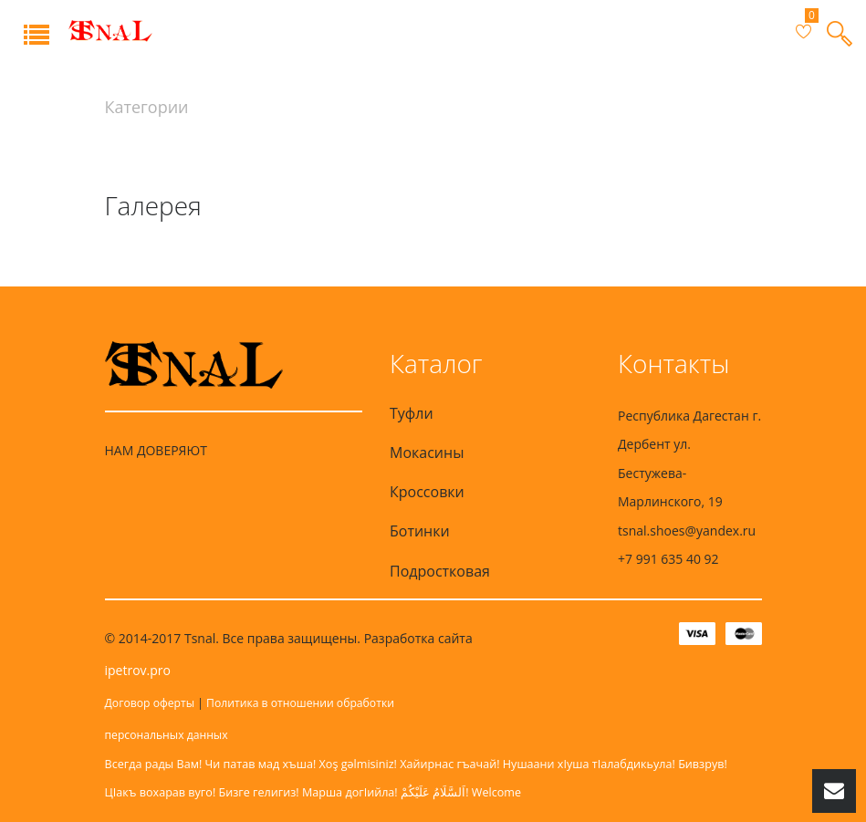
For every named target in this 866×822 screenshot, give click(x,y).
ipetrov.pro (138, 670)
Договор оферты (150, 703)
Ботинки (420, 531)
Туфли (411, 413)
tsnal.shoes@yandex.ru (687, 530)
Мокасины (427, 452)
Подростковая (440, 571)
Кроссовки (427, 492)
